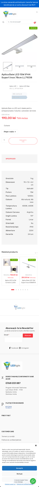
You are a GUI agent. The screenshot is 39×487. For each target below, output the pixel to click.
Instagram (24, 348)
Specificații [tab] (10, 159)
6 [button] (25, 289)
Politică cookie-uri (10, 484)
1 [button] (12, 289)
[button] (36, 445)
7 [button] (27, 289)
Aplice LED (12, 86)
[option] (19, 44)
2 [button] (16, 289)
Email (6, 335)
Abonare (28, 335)
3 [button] (18, 289)
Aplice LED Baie (24, 86)
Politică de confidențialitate (25, 484)
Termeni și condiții (8, 436)
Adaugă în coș (23, 141)
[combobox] (19, 22)
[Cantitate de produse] (5, 140)
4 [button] (20, 289)
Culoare (7, 126)
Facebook (13, 348)
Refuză (19, 474)
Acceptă (19, 468)
